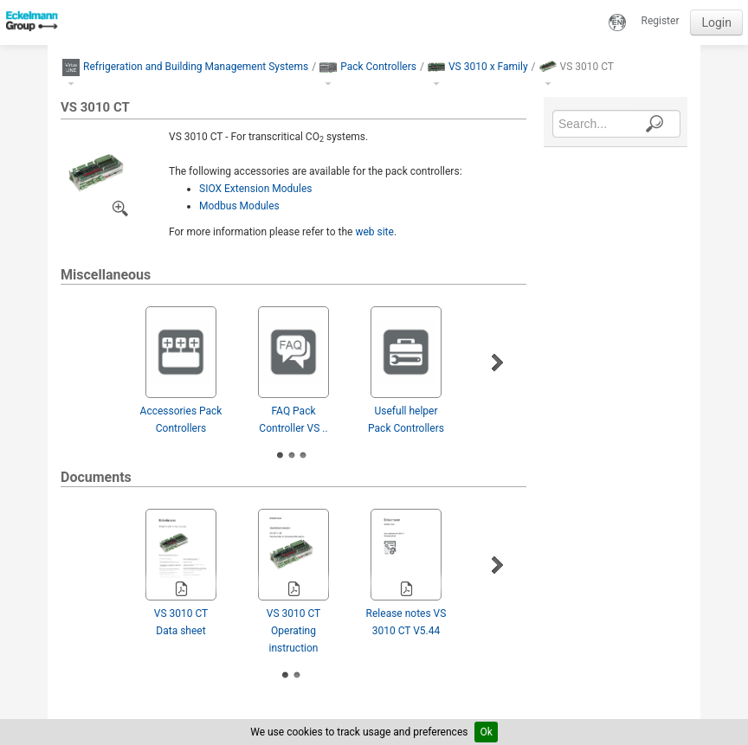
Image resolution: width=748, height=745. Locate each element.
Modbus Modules (239, 206)
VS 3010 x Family (488, 67)
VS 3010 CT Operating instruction (294, 630)
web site (374, 232)
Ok (486, 732)
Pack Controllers (378, 67)
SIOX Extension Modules (255, 189)
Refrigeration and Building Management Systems (195, 67)
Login (716, 22)
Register (661, 21)
